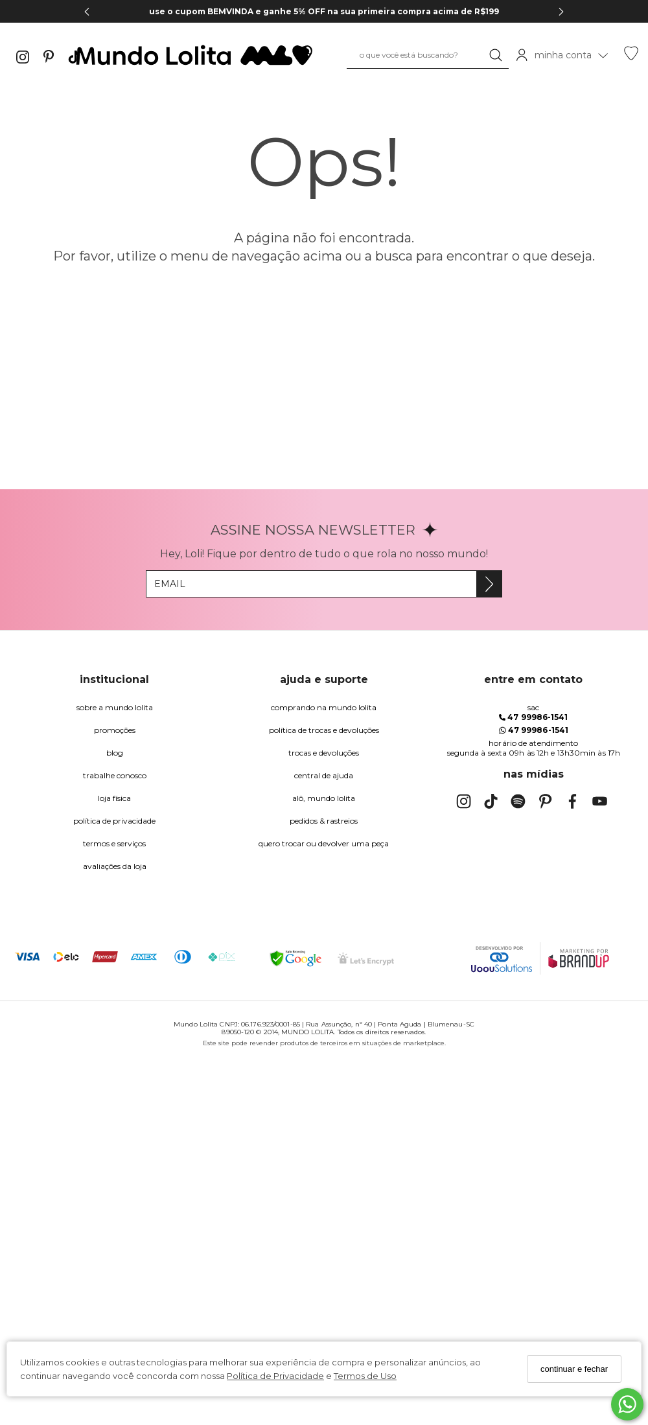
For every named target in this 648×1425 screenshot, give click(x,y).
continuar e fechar (574, 1369)
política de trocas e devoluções (324, 730)
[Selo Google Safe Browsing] (295, 958)
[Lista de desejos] (631, 57)
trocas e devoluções (323, 753)
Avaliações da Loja (114, 866)
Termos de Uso (365, 1376)
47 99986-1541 (533, 717)
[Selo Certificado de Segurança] (366, 959)
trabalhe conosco (114, 775)
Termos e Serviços (114, 843)
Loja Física (114, 798)
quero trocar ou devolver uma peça (324, 843)
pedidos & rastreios (324, 821)
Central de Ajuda (323, 775)
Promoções (114, 730)
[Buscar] (496, 55)
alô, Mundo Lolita (323, 798)
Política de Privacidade (275, 1376)
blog (114, 753)
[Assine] (489, 584)
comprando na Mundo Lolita (323, 707)
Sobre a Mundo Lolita (114, 707)
